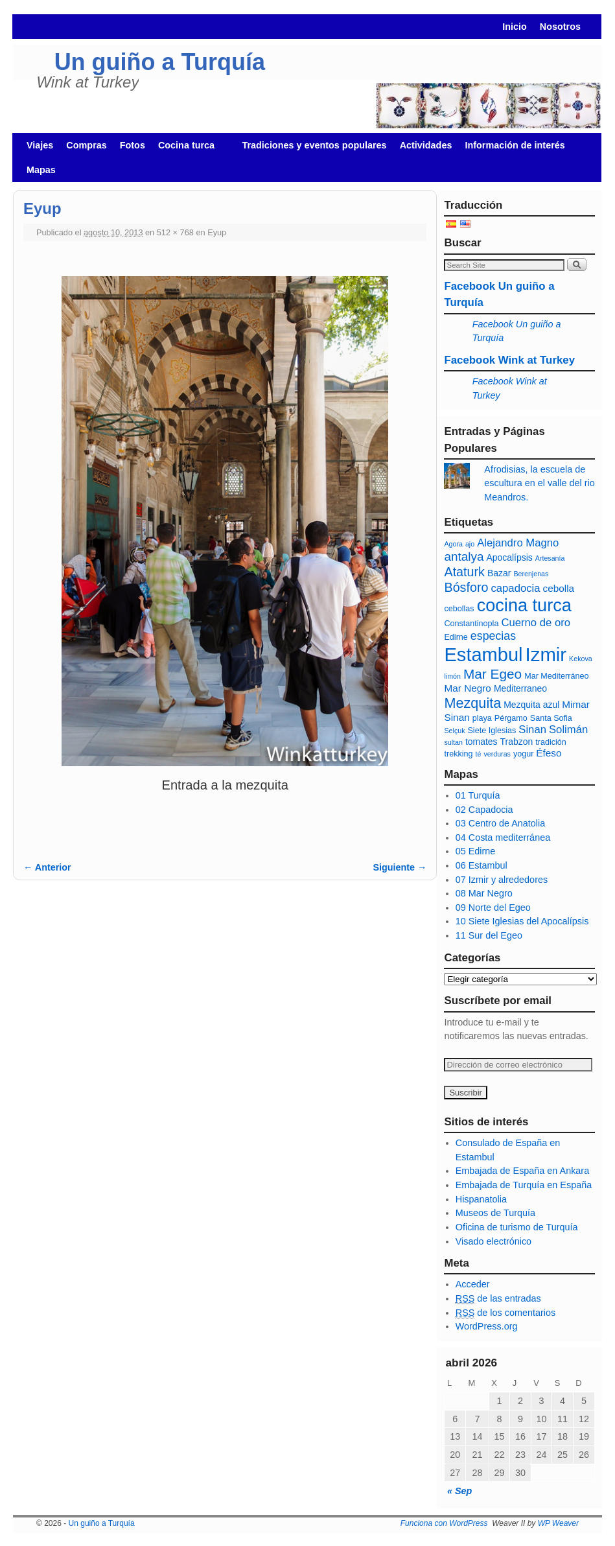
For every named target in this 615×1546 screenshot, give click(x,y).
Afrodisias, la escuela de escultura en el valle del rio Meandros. (539, 483)
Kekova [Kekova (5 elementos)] (580, 658)
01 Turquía (478, 795)
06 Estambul (481, 865)
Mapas (41, 170)
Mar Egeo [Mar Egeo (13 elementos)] (492, 673)
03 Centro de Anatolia (500, 823)
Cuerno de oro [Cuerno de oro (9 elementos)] (535, 622)
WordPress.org (487, 1326)
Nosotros (560, 26)
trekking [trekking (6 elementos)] (458, 753)
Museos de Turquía (495, 1213)
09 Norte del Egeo (493, 907)
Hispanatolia (481, 1199)
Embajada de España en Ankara (522, 1170)
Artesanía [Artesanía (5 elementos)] (550, 558)
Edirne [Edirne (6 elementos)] (455, 637)
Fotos (132, 145)
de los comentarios (505, 1312)
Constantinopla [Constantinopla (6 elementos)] (471, 623)
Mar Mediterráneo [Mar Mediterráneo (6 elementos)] (556, 676)
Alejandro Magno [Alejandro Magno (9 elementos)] (518, 543)
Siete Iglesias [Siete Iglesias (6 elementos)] (491, 730)
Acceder (473, 1284)
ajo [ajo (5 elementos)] (469, 544)
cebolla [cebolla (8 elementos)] (559, 588)
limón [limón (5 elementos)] (452, 676)
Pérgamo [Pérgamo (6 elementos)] (511, 718)
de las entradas (498, 1298)
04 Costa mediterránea (503, 837)
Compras (86, 145)
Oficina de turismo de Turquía (517, 1227)
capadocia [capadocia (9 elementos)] (515, 588)
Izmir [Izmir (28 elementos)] (546, 654)
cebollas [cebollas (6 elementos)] (459, 608)
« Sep (459, 1491)
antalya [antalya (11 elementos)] (463, 556)
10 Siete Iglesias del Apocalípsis (522, 921)
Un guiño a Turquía (159, 62)
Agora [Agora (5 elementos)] (453, 544)
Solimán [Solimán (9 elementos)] (568, 729)
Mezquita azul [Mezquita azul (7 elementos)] (531, 704)
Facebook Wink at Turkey (509, 360)
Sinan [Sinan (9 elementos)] (532, 729)
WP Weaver (558, 1523)
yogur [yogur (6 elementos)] (523, 753)
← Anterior (47, 867)
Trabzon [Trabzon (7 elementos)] (516, 741)
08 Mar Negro (484, 893)
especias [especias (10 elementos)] (493, 635)
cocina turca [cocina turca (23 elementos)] (524, 605)
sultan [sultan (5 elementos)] (453, 742)
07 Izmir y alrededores (502, 879)
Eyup (216, 232)
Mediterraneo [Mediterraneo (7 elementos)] (520, 688)
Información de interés (514, 145)
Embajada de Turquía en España (524, 1185)
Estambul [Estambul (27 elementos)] (483, 654)
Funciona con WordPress (444, 1523)
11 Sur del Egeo (489, 935)
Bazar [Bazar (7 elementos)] (499, 573)
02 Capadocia (484, 809)
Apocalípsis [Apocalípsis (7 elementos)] (509, 557)
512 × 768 (175, 232)
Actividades (426, 145)
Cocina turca (189, 149)
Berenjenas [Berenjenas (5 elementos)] (530, 574)
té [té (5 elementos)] (479, 754)
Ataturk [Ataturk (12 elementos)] (464, 572)
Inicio (514, 26)
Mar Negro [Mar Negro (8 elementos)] (467, 688)
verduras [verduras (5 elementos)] (496, 754)
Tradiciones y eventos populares (314, 145)
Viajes (40, 145)
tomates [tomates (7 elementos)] (481, 741)
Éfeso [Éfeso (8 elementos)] (548, 752)
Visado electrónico (493, 1241)
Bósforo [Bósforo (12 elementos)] (466, 587)
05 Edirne (476, 851)
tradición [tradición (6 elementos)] (550, 742)
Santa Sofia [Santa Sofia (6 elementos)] (551, 718)
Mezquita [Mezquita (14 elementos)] (472, 703)
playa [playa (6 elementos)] (482, 718)
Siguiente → (399, 867)
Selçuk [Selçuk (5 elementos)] (454, 730)
